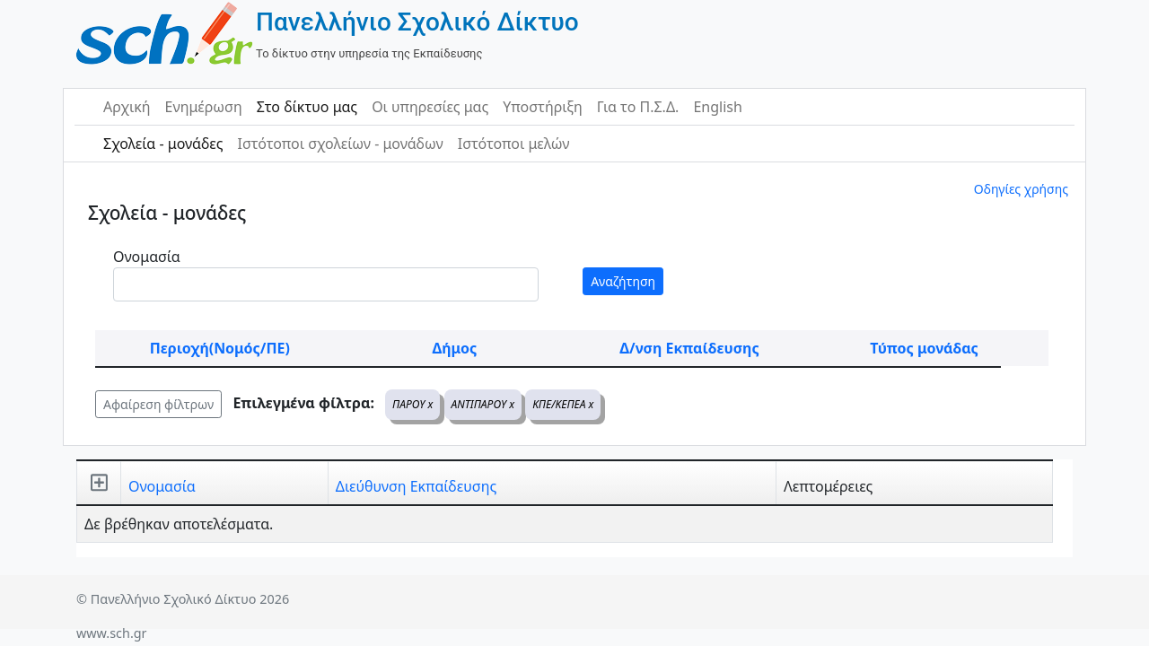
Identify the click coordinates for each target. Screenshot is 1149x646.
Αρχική (127, 107)
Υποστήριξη (543, 107)
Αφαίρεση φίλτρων (158, 404)
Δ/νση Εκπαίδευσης (689, 348)
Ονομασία (146, 256)
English (717, 107)
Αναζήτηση (623, 281)
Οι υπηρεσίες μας (430, 107)
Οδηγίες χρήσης (1021, 188)
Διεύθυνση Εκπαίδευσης (416, 486)
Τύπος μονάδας (924, 348)
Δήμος (454, 348)
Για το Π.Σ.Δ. (638, 107)
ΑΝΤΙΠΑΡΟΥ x (483, 404)
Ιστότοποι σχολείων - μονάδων (340, 143)
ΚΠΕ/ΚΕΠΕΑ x (562, 404)
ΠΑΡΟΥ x (412, 404)
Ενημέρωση (203, 107)
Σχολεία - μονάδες (163, 143)
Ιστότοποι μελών (514, 143)
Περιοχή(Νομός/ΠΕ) (220, 348)
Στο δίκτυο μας (307, 107)
